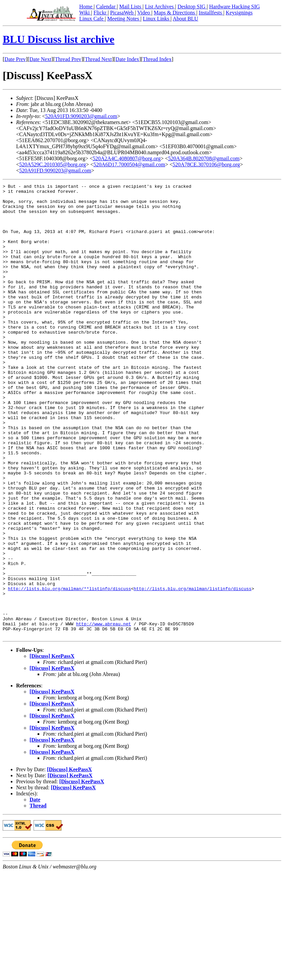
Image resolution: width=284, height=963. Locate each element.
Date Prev (15, 59)
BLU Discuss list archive (58, 39)
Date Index (127, 59)
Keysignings (239, 12)
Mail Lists (130, 6)
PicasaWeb (122, 12)
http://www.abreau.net (103, 712)
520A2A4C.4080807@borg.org (127, 158)
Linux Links (157, 18)
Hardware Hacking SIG (234, 6)
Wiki (85, 12)
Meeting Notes (124, 18)
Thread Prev (68, 59)
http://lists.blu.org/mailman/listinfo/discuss (192, 670)
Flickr (100, 12)
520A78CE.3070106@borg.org (206, 164)
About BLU (185, 18)
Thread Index (157, 59)
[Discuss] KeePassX (52, 746)
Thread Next (98, 59)
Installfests (211, 12)
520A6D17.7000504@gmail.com (129, 164)
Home (86, 6)
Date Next (40, 59)
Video (144, 12)
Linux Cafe (92, 18)
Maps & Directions (175, 12)
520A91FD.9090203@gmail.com (81, 116)
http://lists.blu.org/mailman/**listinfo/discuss (69, 670)
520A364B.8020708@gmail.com (204, 158)
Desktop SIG (192, 6)
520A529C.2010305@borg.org (52, 164)
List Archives (160, 6)
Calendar (106, 6)
